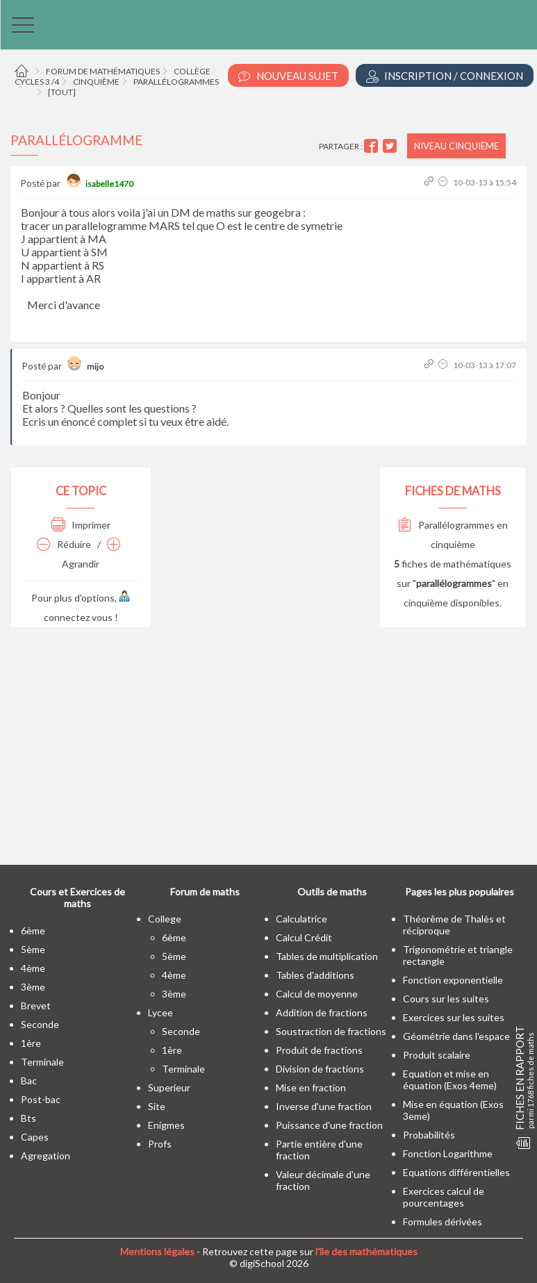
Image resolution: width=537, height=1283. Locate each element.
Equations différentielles (456, 1172)
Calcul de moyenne (317, 994)
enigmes (166, 1125)
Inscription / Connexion (444, 76)
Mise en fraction (311, 1087)
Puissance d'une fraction (329, 1125)
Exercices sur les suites (453, 1017)
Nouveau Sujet (288, 76)
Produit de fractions (319, 1050)
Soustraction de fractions (331, 1031)
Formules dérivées (442, 1221)
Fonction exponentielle (453, 980)
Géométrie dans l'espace (456, 1036)
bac (29, 1080)
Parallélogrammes (176, 81)
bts (28, 1118)
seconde (40, 1024)
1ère (31, 1043)
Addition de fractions (321, 1012)
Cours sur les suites (446, 998)
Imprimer (80, 525)
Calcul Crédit (304, 937)
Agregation (45, 1155)
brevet (36, 1005)
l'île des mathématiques (366, 1251)
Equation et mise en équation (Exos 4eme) (450, 1079)
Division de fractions (320, 1069)
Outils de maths (332, 891)
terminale (42, 1062)
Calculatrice (301, 919)
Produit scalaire (436, 1055)
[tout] (62, 92)
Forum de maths (205, 891)
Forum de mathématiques (103, 71)
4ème (33, 968)
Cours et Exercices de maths (77, 897)
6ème (33, 930)
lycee (160, 1012)
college (164, 919)
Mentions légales (157, 1251)
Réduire (64, 544)
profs (160, 1144)
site (156, 1106)
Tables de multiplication (327, 956)
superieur (169, 1087)
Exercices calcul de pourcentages (443, 1197)
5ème (33, 949)
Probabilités (429, 1135)
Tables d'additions (315, 975)
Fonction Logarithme (448, 1153)
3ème (33, 987)
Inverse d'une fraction (324, 1106)
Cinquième (96, 81)
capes (35, 1137)
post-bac (40, 1099)
